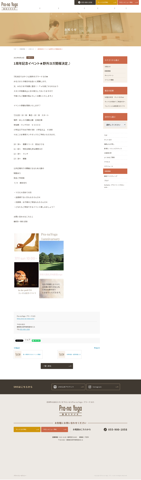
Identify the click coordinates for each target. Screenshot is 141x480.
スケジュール (110, 186)
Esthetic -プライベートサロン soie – (115, 212)
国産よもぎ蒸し (111, 157)
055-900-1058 (25, 329)
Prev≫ (97, 348)
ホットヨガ (109, 151)
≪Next (17, 348)
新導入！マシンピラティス (115, 163)
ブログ (107, 205)
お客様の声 (109, 169)
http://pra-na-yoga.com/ (25, 318)
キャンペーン (110, 76)
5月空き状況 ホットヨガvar (114, 99)
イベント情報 (110, 81)
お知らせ (30, 58)
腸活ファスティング (112, 199)
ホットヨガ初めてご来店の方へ (115, 107)
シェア (27, 339)
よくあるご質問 (110, 174)
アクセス (108, 180)
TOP (106, 146)
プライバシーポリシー (20, 476)
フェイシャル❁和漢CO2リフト (114, 114)
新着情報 (108, 71)
